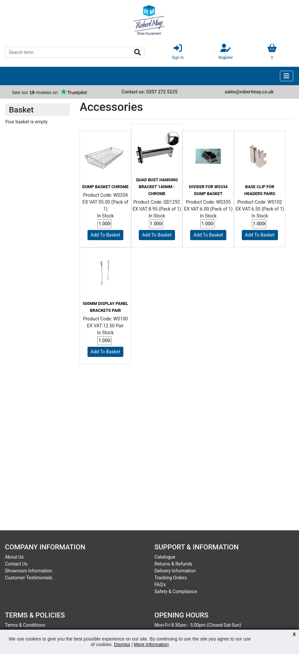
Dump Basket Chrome (105, 186)
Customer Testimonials (28, 577)
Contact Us (16, 563)
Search (137, 52)
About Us (14, 557)
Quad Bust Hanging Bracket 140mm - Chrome (157, 186)
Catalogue (165, 557)
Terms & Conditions (25, 625)
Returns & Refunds (173, 563)
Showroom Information (28, 570)
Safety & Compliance (176, 591)
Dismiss (122, 644)
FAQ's (160, 584)
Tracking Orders (171, 577)
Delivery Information (175, 570)
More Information (151, 644)
